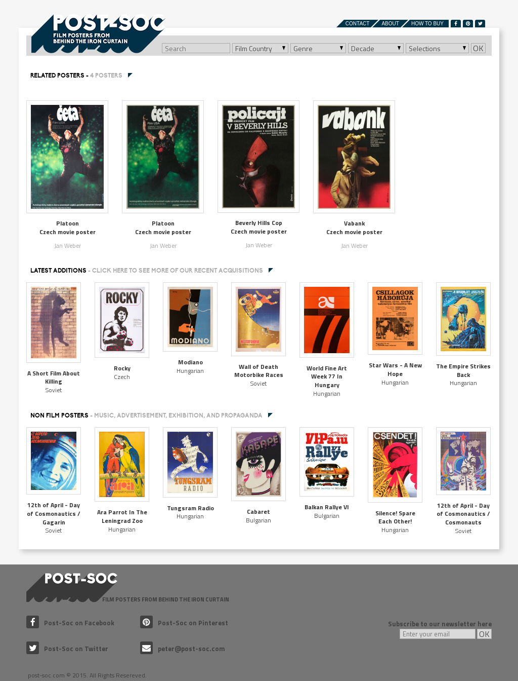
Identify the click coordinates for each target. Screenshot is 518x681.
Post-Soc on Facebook (70, 623)
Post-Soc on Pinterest (184, 623)
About (390, 23)
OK (478, 48)
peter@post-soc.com (182, 649)
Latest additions (146, 270)
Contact (358, 23)
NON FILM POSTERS (146, 415)
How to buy (427, 23)
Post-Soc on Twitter (67, 649)
